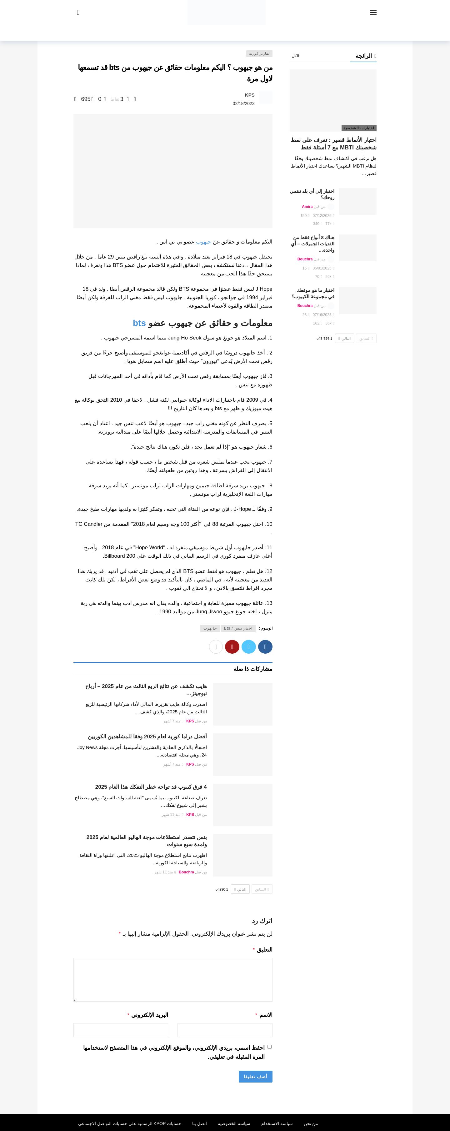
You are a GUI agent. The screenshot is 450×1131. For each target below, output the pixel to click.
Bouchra (186, 872)
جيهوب (203, 242)
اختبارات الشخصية (359, 128)
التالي (240, 889)
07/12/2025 (323, 216)
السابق (262, 889)
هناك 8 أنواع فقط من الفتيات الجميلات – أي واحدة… (312, 244)
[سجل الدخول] (78, 12)
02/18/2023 (244, 103)
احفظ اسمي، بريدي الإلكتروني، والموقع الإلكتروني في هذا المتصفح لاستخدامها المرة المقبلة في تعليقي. (174, 1050)
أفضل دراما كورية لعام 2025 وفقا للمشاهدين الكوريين (147, 737)
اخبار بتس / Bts (238, 628)
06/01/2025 (323, 268)
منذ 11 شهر (172, 814)
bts (139, 323)
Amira (307, 206)
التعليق (262, 949)
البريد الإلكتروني (147, 1013)
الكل (295, 56)
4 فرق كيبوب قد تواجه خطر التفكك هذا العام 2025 (151, 787)
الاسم (263, 1013)
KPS (250, 95)
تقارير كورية (259, 53)
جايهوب (210, 628)
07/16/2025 (323, 315)
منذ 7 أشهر (173, 721)
